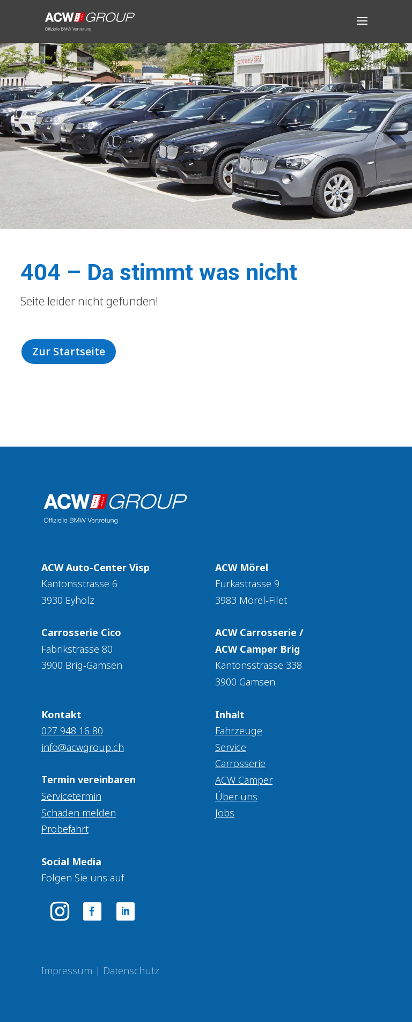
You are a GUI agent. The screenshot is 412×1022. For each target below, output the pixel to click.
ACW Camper (244, 779)
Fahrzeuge (238, 730)
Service (230, 747)
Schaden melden (78, 812)
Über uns (236, 796)
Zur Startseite (68, 351)
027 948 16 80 (72, 730)
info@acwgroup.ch (82, 747)
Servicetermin (71, 796)
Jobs (224, 812)
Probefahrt (65, 828)
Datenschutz (131, 970)
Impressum (66, 970)
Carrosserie (240, 763)
